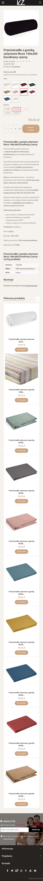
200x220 (16, 113)
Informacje (21, 849)
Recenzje (8, 280)
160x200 (26, 109)
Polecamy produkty (14, 298)
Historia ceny (9, 72)
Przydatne (21, 856)
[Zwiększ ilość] (6, 129)
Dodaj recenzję (31, 286)
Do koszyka (21, 350)
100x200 (7, 109)
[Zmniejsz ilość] (15, 129)
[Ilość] (10, 129)
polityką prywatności (8, 839)
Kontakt (6, 863)
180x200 (7, 113)
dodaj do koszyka (30, 129)
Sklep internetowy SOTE (36, 878)
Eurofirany (16, 67)
